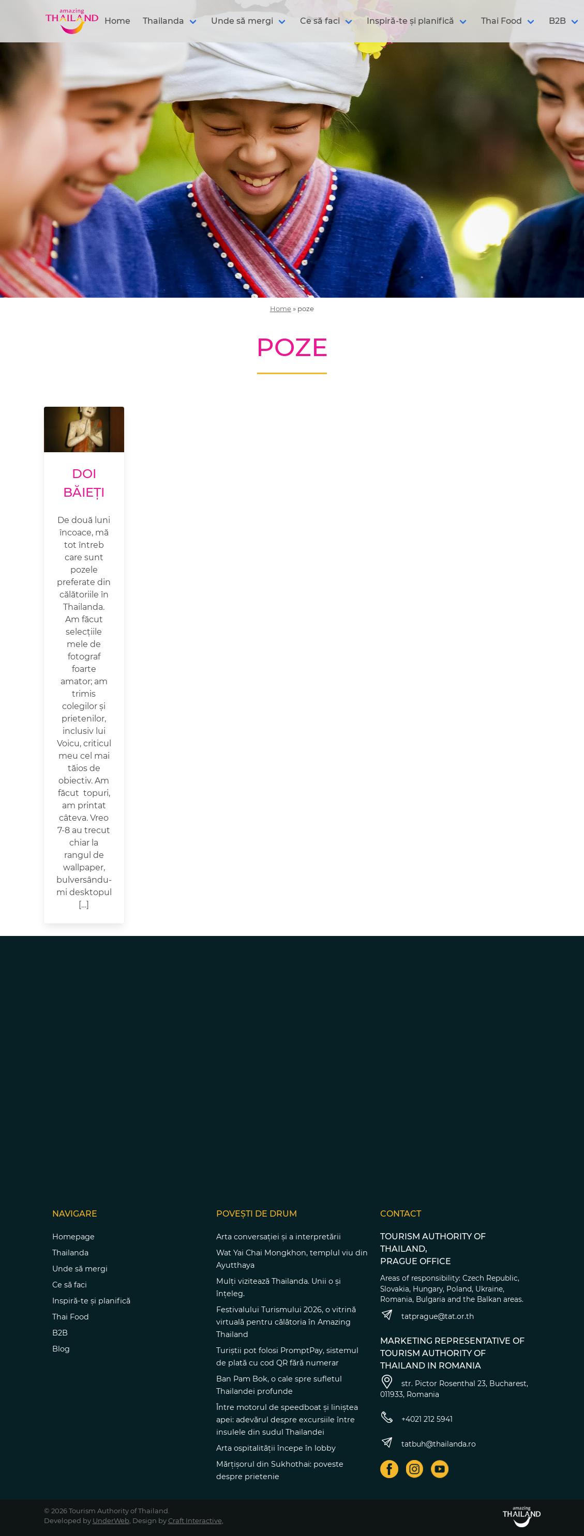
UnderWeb (111, 1520)
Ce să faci (320, 21)
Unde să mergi (242, 21)
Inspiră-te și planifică (410, 21)
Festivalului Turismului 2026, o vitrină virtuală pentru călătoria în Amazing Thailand (286, 1322)
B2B (60, 1333)
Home (117, 21)
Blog (61, 1349)
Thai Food (501, 21)
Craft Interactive (195, 1520)
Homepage (73, 1236)
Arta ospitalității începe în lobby (276, 1448)
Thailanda (163, 21)
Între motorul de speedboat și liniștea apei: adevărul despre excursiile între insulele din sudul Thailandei (287, 1420)
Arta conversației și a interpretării (278, 1236)
